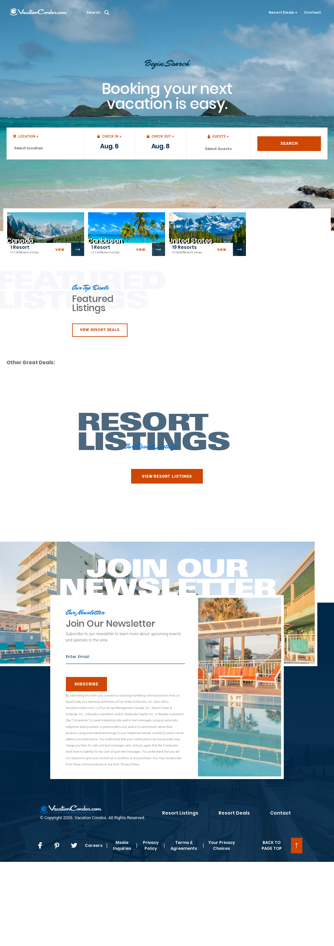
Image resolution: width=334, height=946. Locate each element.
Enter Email (77, 656)
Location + (25, 136)
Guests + (218, 137)
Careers (93, 845)
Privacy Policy (130, 764)
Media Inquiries (122, 845)
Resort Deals (234, 813)
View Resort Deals (100, 330)
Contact (312, 12)
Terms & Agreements (184, 845)
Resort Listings (180, 813)
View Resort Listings (167, 476)
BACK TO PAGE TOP (272, 845)
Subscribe (86, 684)
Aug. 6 (109, 146)
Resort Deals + (283, 12)
